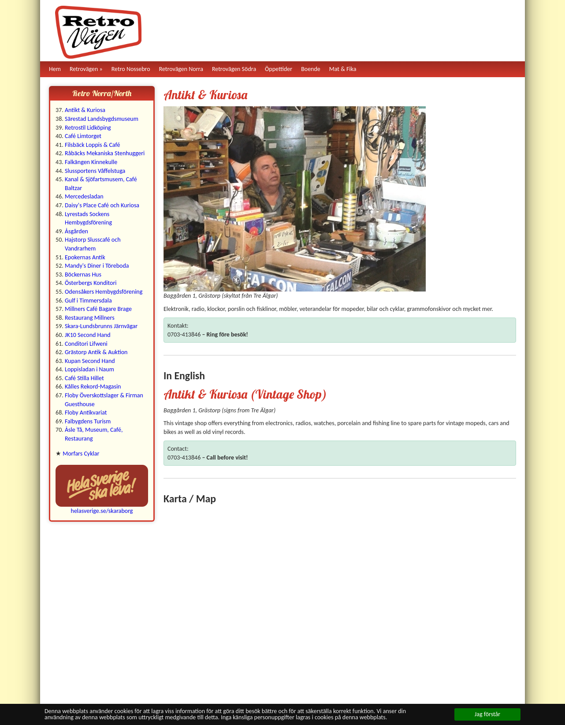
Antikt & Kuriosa (85, 110)
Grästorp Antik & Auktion (96, 352)
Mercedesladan (84, 196)
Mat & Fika (343, 69)
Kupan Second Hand (90, 361)
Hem (55, 69)
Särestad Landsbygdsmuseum (101, 119)
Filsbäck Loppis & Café (92, 145)
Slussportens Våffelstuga (95, 171)
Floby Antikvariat (86, 412)
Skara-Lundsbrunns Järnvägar (101, 326)
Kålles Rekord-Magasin (93, 386)
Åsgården (76, 231)
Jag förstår (487, 714)
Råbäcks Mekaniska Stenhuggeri (105, 153)
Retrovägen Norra (181, 69)
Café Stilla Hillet (84, 378)
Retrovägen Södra (234, 69)
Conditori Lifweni (86, 344)
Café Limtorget (83, 136)
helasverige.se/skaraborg (102, 511)
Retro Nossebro (131, 69)
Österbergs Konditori (91, 283)
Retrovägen (84, 69)
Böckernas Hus (83, 274)
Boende (310, 69)
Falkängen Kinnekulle (91, 162)
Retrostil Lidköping (88, 127)
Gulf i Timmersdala (88, 300)
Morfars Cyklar (81, 453)
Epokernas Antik (85, 257)
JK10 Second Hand (88, 335)
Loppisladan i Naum (89, 369)
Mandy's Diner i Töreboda (97, 265)
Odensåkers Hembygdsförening (103, 291)
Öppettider (278, 69)
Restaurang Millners (90, 317)
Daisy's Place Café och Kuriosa (102, 205)
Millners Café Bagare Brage (98, 309)
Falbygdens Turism (88, 421)
